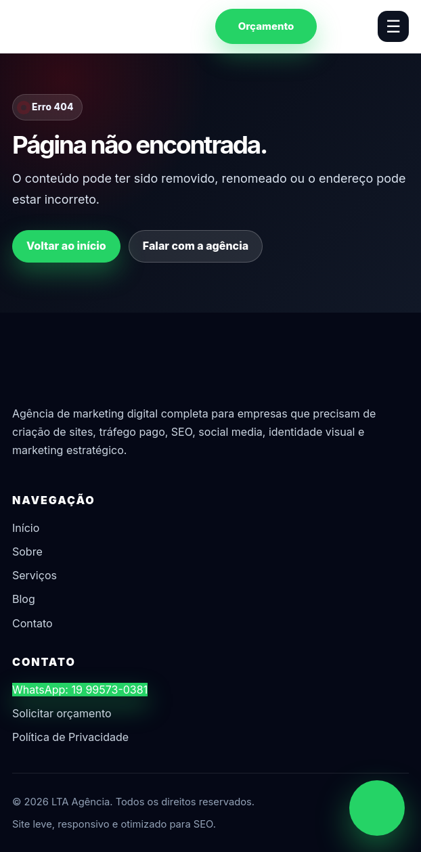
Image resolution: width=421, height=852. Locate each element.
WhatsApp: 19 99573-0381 (80, 689)
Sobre (27, 551)
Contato (32, 623)
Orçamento (266, 26)
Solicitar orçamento (62, 713)
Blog (23, 599)
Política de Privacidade (70, 737)
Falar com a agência (195, 245)
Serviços (34, 575)
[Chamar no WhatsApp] (377, 808)
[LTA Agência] (83, 26)
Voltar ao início (66, 245)
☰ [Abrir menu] (393, 26)
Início (25, 528)
